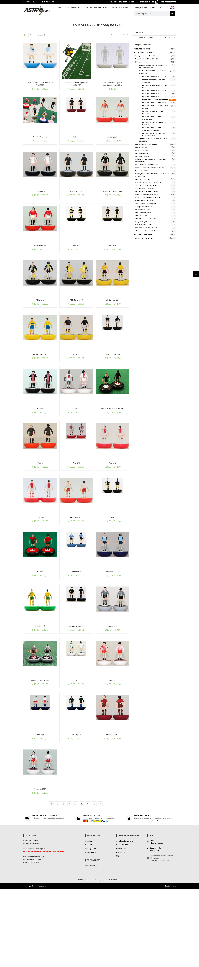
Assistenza (120, 930)
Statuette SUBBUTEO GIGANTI (146, 228)
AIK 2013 (76, 382)
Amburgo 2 (76, 802)
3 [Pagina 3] (63, 881)
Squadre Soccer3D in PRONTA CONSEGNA (153, 80)
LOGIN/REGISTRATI (168, 2)
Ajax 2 (40, 502)
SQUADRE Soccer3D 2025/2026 (154, 77)
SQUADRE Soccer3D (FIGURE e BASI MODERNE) (152, 72)
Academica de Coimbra (112, 202)
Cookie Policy (90, 930)
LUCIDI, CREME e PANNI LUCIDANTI (147, 197)
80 (123, 35)
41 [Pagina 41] (88, 881)
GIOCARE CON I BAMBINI (122, 7)
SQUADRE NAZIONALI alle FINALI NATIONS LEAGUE (153, 134)
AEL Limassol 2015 (40, 382)
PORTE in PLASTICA (142, 156)
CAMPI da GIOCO (141, 150)
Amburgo (40, 802)
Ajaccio (40, 442)
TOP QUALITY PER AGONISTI (145, 8)
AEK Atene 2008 (76, 322)
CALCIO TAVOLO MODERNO (98, 7)
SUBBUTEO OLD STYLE (74, 7)
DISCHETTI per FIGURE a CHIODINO (147, 191)
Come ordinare (122, 923)
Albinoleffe (76, 622)
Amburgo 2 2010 (112, 802)
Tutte (127, 35)
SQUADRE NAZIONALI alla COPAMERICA (151, 118)
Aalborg (76, 142)
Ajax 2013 (112, 502)
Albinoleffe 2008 (112, 622)
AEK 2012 (112, 262)
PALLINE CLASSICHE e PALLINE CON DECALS (150, 168)
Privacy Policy (90, 927)
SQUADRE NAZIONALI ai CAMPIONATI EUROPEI (155, 107)
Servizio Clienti (122, 927)
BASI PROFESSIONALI (142, 179)
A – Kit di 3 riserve (40, 142)
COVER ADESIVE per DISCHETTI (146, 194)
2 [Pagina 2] (57, 881)
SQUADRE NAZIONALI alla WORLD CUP (156, 103)
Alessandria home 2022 (40, 742)
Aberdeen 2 (40, 202)
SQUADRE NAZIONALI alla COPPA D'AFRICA (154, 123)
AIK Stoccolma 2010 (112, 382)
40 (120, 35)
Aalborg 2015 (112, 142)
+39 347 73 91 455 (46, 2)
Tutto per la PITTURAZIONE (145, 188)
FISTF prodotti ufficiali (143, 209)
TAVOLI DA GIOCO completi (145, 203)
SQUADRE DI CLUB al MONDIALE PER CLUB (155, 86)
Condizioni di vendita (124, 919)
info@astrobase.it (155, 899)
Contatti (88, 923)
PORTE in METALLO (142, 153)
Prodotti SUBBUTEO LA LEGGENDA (147, 59)
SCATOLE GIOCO (141, 147)
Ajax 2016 (40, 562)
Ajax (76, 442)
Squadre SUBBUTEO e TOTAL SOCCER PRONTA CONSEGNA (153, 66)
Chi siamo (89, 919)
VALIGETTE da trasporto (144, 200)
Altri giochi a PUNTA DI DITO (145, 231)
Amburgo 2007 (40, 862)
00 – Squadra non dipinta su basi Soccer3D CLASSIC (112, 83)
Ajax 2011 (76, 502)
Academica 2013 (76, 202)
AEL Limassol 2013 (112, 322)
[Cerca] (172, 13)
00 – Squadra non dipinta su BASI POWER (76, 83)
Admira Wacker (40, 262)
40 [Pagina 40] (82, 881)
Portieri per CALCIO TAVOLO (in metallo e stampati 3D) (150, 160)
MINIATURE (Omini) (142, 171)
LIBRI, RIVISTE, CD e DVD (143, 222)
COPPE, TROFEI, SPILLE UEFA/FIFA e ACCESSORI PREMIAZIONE (152, 175)
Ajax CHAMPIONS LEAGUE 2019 (112, 442)
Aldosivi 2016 (40, 682)
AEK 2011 (76, 262)
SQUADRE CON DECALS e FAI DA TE (148, 185)
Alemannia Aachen (76, 682)
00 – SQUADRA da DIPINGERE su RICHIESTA (40, 83)
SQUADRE (138, 62)
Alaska (112, 562)
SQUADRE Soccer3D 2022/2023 (154, 97)
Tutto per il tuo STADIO (143, 207)
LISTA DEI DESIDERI (130, 2)
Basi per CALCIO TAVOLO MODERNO (148, 182)
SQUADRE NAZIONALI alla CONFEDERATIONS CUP (151, 129)
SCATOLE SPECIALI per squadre (146, 144)
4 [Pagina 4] (69, 881)
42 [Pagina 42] (94, 881)
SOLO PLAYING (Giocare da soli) (147, 165)
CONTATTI (163, 7)
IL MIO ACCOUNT (114, 2)
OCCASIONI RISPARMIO (143, 225)
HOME (60, 8)
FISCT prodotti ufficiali (143, 213)
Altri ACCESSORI (141, 216)
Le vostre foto (91, 944)
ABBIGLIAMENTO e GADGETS (145, 219)
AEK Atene (40, 322)
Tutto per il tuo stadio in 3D (145, 56)
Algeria (76, 742)
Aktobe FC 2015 (76, 562)
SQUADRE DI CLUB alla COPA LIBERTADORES (152, 112)
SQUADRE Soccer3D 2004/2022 (155, 100)
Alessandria (112, 682)
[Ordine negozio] (49, 35)
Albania (40, 622)
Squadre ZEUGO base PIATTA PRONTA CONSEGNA (153, 139)
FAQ (151, 896)
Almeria (112, 742)
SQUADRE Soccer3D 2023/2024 (154, 93)
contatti (170, 896)
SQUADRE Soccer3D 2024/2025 (154, 91)
